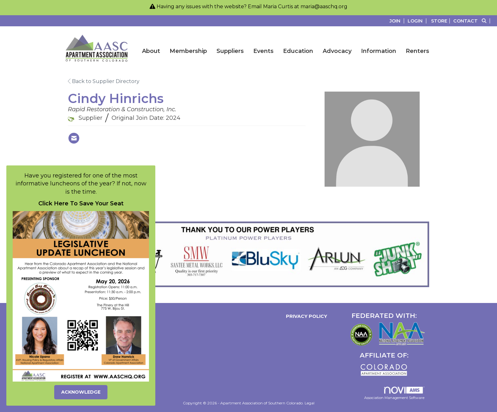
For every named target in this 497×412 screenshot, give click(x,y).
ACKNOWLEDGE (80, 392)
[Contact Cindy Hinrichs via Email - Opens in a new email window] (74, 138)
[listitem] (398, 21)
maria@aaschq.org (323, 6)
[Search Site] (487, 21)
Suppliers (230, 51)
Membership (188, 51)
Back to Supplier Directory (103, 81)
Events (263, 51)
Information (378, 51)
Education (298, 51)
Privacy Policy (305, 316)
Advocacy (337, 51)
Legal (309, 403)
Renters (417, 51)
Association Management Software (394, 393)
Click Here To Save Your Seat (81, 203)
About (151, 51)
